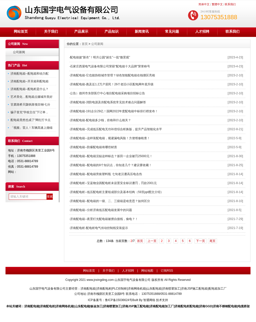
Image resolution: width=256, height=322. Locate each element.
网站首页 (21, 31)
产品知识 (111, 31)
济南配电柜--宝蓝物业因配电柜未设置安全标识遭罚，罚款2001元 (113, 183)
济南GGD (205, 306)
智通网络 (149, 300)
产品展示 (81, 31)
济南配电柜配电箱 (186, 306)
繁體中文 (217, 4)
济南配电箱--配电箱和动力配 (29, 73)
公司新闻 (19, 52)
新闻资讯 (142, 31)
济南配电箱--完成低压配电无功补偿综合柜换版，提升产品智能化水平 (116, 129)
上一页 (152, 241)
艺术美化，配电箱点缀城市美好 (31, 97)
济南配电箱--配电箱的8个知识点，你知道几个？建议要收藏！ (111, 165)
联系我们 (230, 4)
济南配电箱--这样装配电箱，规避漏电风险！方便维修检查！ (110, 138)
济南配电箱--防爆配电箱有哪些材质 (93, 147)
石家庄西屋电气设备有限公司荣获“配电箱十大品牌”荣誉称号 (110, 66)
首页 (85, 44)
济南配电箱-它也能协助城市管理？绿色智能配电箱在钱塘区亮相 (112, 75)
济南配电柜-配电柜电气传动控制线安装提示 (99, 228)
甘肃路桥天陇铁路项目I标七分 (30, 104)
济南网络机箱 (65, 306)
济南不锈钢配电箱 (225, 306)
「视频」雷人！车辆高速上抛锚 (31, 127)
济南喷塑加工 (112, 306)
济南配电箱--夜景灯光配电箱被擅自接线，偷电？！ (104, 219)
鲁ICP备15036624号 (118, 300)
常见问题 (172, 31)
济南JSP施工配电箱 (135, 306)
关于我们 (51, 31)
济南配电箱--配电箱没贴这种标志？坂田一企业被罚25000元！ (111, 156)
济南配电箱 (31, 306)
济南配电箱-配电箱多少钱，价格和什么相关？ (100, 120)
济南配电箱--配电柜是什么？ (29, 89)
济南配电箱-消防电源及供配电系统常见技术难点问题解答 (108, 102)
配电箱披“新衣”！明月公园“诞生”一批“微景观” (100, 57)
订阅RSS (167, 270)
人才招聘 (202, 31)
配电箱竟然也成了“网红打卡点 (30, 120)
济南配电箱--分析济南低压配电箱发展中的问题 (101, 210)
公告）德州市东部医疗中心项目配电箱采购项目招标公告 (107, 93)
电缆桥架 (244, 306)
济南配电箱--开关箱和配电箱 (29, 81)
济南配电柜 (47, 306)
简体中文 (204, 4)
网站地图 (147, 270)
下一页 (200, 241)
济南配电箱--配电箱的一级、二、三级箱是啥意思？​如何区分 (110, 201)
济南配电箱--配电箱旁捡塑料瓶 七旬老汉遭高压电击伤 (106, 174)
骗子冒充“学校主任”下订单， (29, 112)
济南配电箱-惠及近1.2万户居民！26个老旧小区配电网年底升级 (112, 84)
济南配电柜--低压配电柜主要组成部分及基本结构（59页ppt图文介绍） (117, 192)
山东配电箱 (82, 306)
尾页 (213, 241)
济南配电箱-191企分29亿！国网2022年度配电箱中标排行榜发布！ (114, 111)
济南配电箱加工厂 (162, 306)
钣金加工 (96, 306)
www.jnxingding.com (100, 280)
